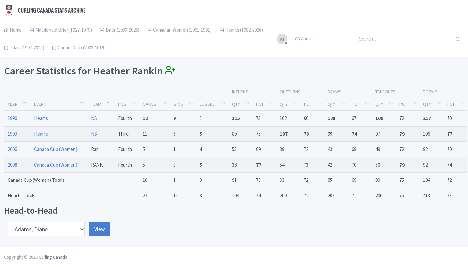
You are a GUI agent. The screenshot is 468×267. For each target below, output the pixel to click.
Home (13, 30)
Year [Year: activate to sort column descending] (13, 104)
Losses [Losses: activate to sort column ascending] (207, 104)
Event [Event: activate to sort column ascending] (40, 104)
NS (94, 118)
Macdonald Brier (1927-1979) (61, 30)
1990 (12, 118)
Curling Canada (53, 257)
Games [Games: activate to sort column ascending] (149, 104)
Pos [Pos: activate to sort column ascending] (122, 104)
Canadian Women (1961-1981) (179, 30)
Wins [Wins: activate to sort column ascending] (178, 104)
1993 (12, 134)
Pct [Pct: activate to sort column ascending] (260, 104)
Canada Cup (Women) (55, 149)
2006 (12, 149)
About (304, 38)
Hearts (41, 118)
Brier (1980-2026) (119, 30)
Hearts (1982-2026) (241, 30)
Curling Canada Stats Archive (45, 10)
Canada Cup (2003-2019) (79, 48)
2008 (12, 165)
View (99, 229)
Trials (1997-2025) (24, 48)
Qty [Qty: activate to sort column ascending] (236, 104)
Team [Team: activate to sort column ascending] (96, 104)
